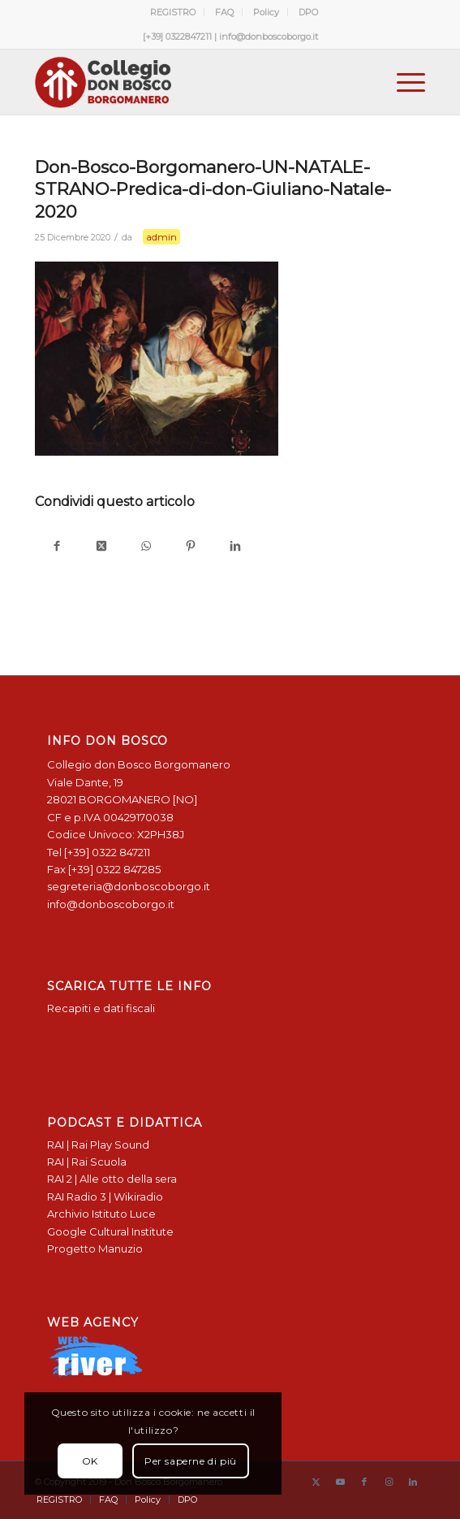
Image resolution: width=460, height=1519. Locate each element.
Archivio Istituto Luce (101, 1213)
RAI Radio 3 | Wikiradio (105, 1196)
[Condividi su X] (102, 547)
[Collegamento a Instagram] (388, 1481)
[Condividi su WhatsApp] (146, 547)
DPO (308, 12)
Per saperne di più (188, 1461)
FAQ (224, 12)
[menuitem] (173, 12)
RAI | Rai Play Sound (98, 1144)
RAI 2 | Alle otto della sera (112, 1178)
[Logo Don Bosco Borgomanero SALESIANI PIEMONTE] (191, 82)
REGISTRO (173, 12)
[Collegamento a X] (315, 1481)
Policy (266, 12)
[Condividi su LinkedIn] (235, 547)
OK (88, 1461)
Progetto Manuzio (95, 1248)
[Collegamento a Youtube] (340, 1481)
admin (161, 237)
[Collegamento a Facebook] (364, 1481)
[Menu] (402, 82)
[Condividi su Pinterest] (191, 547)
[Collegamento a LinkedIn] (413, 1481)
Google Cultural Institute (110, 1231)
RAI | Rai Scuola (87, 1161)
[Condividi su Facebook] (57, 547)
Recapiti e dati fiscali (101, 1008)
